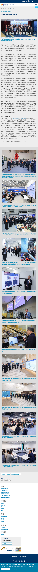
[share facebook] (5, 480)
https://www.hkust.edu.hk (19, 118)
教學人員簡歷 (4, 516)
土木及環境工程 (4, 490)
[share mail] (2, 480)
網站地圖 (24, 556)
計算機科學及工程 (5, 492)
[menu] (36, 4)
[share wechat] (10, 480)
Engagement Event (6, 474)
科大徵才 (3, 519)
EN (8, 8)
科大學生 (3, 505)
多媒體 (2, 518)
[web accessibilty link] (18, 549)
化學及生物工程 (4, 488)
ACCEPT (6, 569)
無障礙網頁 (14, 556)
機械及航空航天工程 (5, 497)
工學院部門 (3, 527)
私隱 (20, 556)
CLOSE (15, 569)
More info (34, 566)
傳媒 (2, 510)
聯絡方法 (3, 534)
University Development (16, 474)
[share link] (7, 480)
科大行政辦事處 (4, 529)
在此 (22, 142)
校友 (2, 507)
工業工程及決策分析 (5, 495)
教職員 (2, 508)
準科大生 (3, 503)
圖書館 (2, 521)
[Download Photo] (17, 41)
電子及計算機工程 (5, 494)
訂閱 (5, 543)
